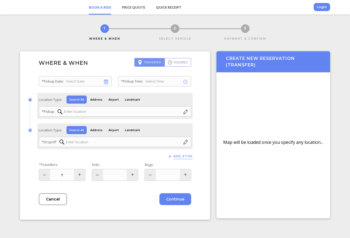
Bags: (149, 164)
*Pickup (48, 111)
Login (322, 7)
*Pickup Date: (53, 81)
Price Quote (133, 7)
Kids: (96, 164)
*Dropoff (49, 142)
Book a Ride (100, 7)
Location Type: (50, 99)
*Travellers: (48, 164)
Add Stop (183, 156)
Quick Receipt (168, 7)
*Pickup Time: (132, 81)
